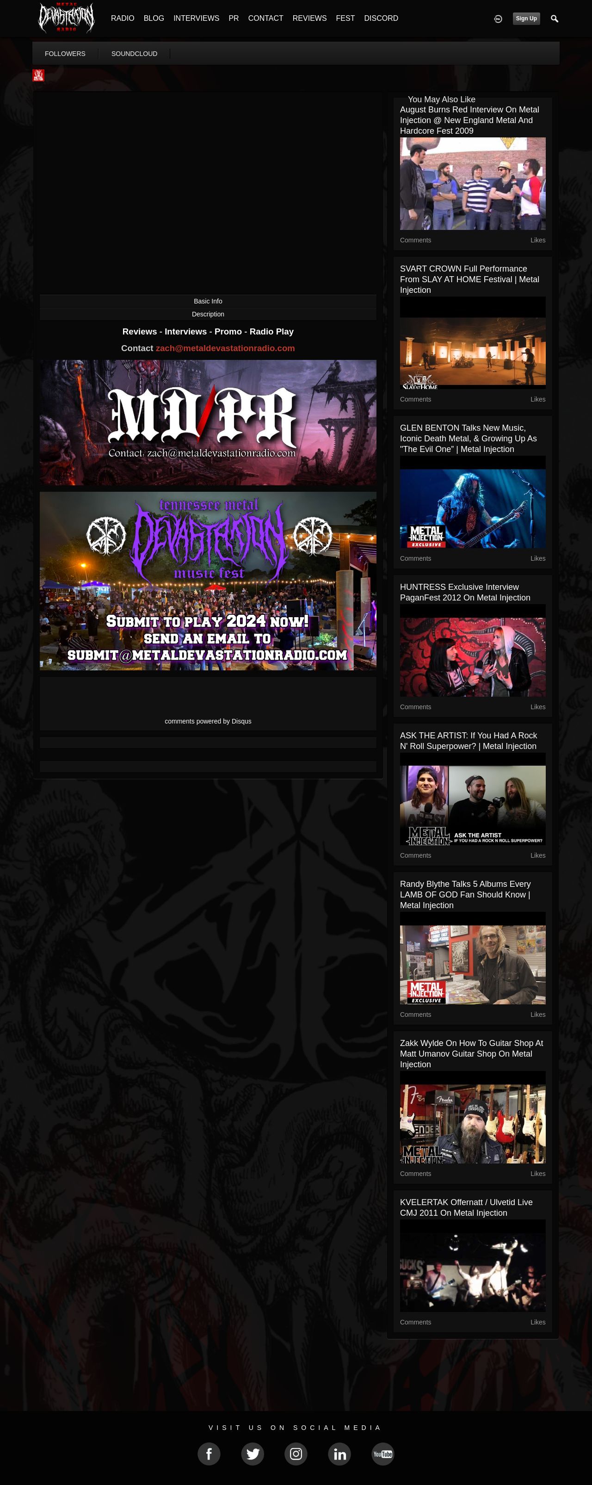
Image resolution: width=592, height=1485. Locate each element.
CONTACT (266, 18)
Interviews (187, 331)
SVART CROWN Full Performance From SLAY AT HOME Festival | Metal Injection (469, 279)
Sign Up (526, 18)
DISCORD (381, 18)
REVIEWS (310, 18)
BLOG (154, 18)
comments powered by (208, 721)
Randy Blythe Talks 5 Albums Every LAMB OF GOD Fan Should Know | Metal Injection (465, 894)
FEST (345, 18)
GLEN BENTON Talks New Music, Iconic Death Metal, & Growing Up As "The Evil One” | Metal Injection (468, 438)
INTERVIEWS (196, 18)
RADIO (123, 18)
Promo (229, 331)
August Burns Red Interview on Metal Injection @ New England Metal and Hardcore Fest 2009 (469, 120)
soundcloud (134, 53)
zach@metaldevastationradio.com (225, 348)
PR (233, 18)
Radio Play (272, 331)
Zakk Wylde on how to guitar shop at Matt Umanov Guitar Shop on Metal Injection (471, 1054)
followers (65, 53)
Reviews (141, 331)
